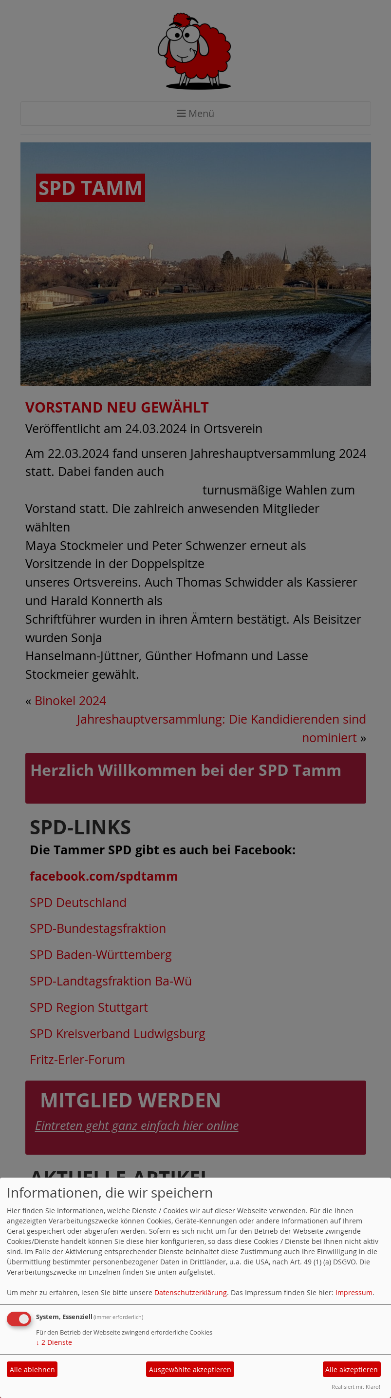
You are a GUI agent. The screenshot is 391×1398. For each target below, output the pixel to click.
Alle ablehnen (32, 1369)
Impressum (353, 1292)
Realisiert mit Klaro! (356, 1386)
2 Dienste (54, 1342)
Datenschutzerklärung (190, 1292)
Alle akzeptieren (351, 1369)
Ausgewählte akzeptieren (190, 1369)
